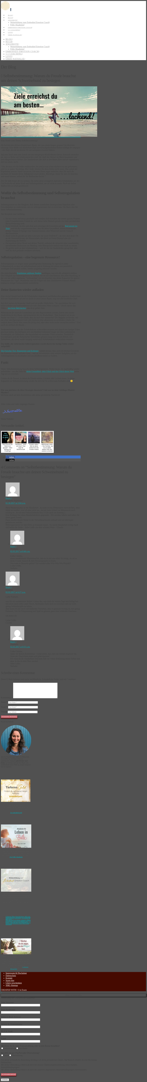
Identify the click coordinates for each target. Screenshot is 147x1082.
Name (4, 702)
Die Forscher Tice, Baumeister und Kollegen (19, 351)
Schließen (5, 1080)
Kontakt (9, 978)
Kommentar (6, 697)
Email (4, 707)
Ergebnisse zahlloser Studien (29, 273)
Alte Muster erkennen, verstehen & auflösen (18, 918)
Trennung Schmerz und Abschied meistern (17, 924)
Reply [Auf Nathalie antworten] (13, 546)
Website (4, 712)
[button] (10, 9)
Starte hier (10, 980)
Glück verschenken (14, 983)
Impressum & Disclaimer (16, 973)
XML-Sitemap (12, 985)
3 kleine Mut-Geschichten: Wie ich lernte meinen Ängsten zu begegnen (18, 917)
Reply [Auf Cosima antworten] (9, 587)
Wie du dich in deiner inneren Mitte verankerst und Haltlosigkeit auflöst (18, 920)
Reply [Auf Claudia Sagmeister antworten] (9, 498)
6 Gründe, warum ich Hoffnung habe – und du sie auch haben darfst (18, 922)
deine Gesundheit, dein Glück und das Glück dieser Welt (50, 371)
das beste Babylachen (17, 308)
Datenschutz (11, 975)
